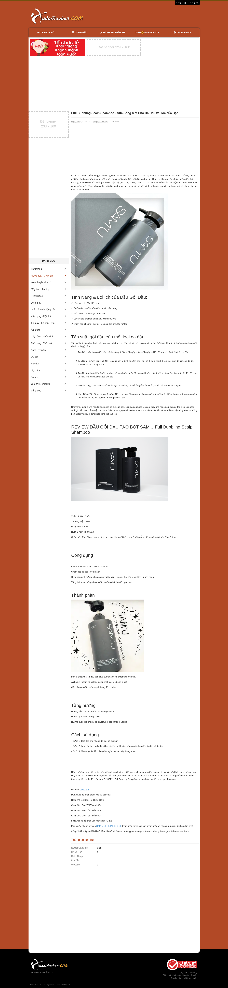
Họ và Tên (76, 852)
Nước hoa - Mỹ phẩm (48, 275)
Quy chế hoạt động (188, 972)
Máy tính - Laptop (48, 289)
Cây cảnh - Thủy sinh (48, 336)
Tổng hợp (48, 390)
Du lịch (48, 356)
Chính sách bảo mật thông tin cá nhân (180, 975)
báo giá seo (49, 985)
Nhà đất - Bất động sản (48, 309)
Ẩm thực (48, 329)
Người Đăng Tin (79, 847)
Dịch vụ (48, 377)
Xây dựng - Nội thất (48, 316)
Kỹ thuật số (48, 296)
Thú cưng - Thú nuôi (48, 343)
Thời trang (48, 269)
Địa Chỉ (75, 860)
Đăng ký (194, 2)
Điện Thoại (77, 856)
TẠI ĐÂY (84, 789)
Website (75, 864)
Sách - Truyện (48, 350)
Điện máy (48, 302)
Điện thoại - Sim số (48, 282)
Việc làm (48, 363)
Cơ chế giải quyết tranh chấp (184, 978)
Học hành (48, 370)
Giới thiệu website (48, 384)
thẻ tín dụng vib (64, 985)
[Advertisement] (149, 16)
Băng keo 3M (35, 985)
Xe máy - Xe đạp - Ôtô (48, 323)
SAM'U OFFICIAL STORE (109, 826)
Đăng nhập (181, 2)
